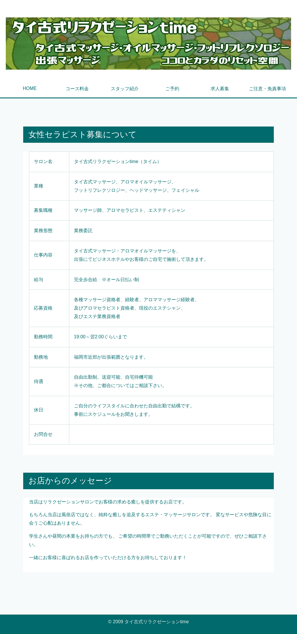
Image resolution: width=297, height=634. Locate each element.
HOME (30, 88)
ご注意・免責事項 (267, 88)
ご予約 (172, 88)
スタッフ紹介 (125, 88)
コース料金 (77, 88)
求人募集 (220, 88)
